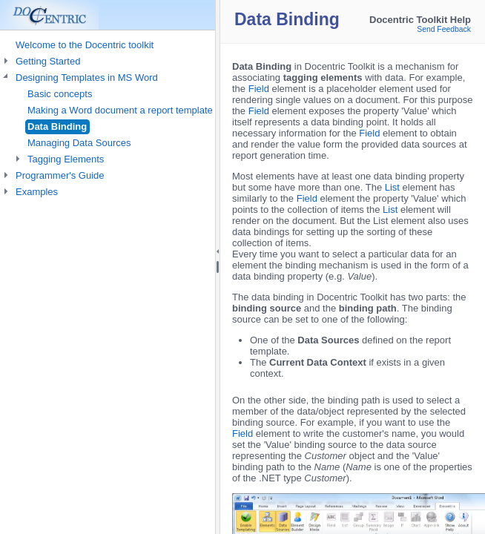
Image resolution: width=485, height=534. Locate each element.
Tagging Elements (65, 159)
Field (258, 88)
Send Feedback (444, 29)
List (392, 187)
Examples (37, 191)
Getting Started (48, 61)
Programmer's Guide (60, 175)
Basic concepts (59, 93)
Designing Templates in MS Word (87, 77)
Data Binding (57, 126)
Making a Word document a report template (120, 110)
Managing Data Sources (79, 142)
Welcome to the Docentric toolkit (85, 44)
